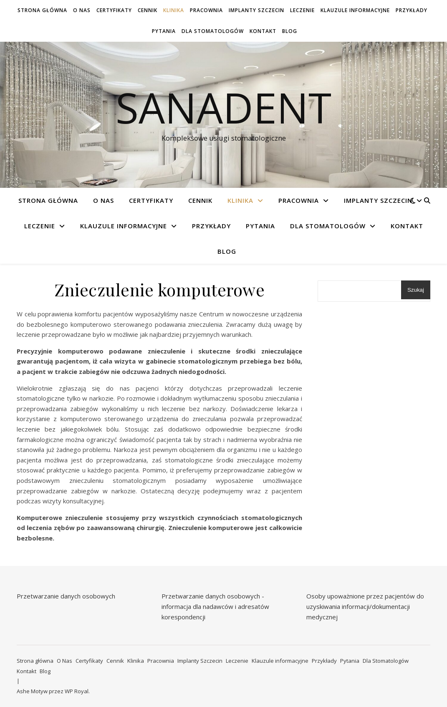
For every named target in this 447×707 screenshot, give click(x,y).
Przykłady (411, 10)
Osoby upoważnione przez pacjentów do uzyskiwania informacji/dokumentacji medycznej (365, 606)
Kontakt (263, 31)
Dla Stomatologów (213, 31)
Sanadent (223, 107)
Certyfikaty (114, 10)
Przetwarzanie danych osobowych (66, 596)
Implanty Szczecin (256, 10)
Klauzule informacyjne (355, 10)
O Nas (82, 10)
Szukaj (415, 290)
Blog (289, 31)
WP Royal (76, 691)
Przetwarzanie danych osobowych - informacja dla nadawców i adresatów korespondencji (215, 606)
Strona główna (42, 10)
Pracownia (206, 10)
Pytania (164, 31)
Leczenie (302, 10)
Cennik (147, 10)
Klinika (173, 10)
